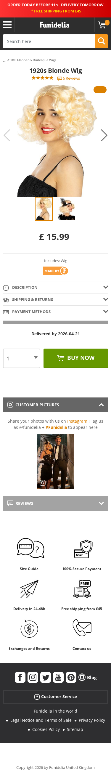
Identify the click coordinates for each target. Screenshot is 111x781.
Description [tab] (20, 288)
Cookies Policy (46, 729)
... (4, 60)
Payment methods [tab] (27, 312)
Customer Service (55, 697)
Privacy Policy (92, 720)
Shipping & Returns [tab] (28, 300)
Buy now (80, 358)
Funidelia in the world (55, 711)
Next (104, 135)
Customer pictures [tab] (33, 405)
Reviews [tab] (20, 503)
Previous (7, 135)
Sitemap (75, 729)
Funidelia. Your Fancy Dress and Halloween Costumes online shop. (54, 25)
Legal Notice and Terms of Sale (41, 720)
